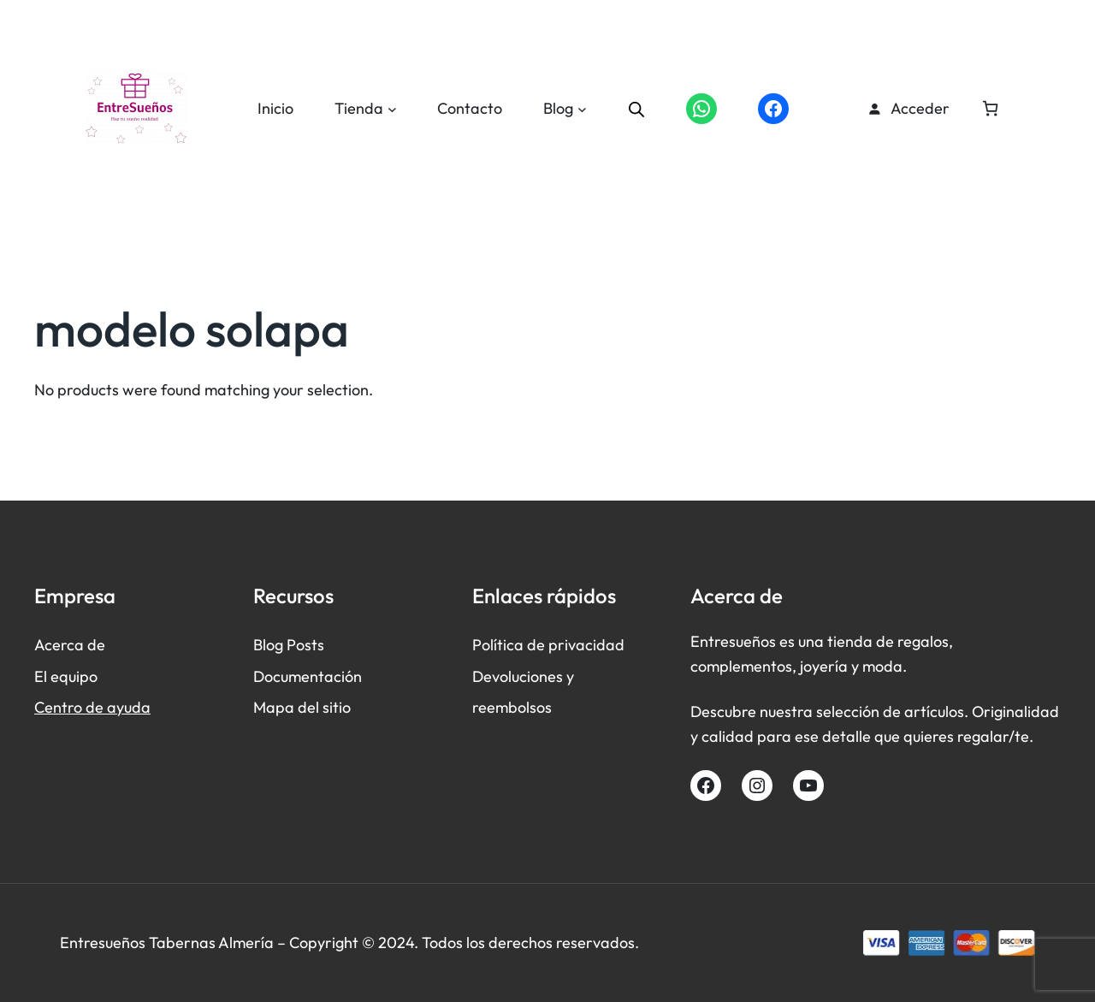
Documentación (307, 676)
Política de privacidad (548, 645)
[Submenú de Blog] (582, 109)
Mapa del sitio (302, 707)
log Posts (293, 645)
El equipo (66, 676)
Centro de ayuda (92, 707)
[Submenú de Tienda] (392, 109)
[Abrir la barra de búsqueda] (636, 108)
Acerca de (69, 645)
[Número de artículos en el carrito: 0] (990, 108)
